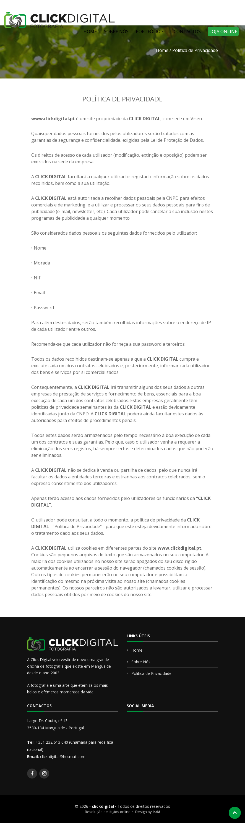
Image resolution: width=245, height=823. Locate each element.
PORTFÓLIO (148, 31)
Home (162, 50)
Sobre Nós (140, 661)
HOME (90, 31)
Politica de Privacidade (151, 673)
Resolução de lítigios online (108, 811)
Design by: (147, 811)
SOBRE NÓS (116, 31)
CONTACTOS (187, 31)
